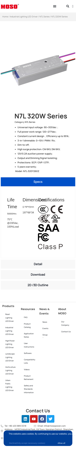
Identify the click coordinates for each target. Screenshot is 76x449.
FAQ (25, 317)
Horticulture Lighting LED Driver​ (10, 370)
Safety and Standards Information (29, 389)
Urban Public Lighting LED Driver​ (9, 385)
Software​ (28, 353)
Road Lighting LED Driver (9, 317)
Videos (27, 369)
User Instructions (29, 345)
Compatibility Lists (29, 361)
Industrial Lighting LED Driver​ (24, 16)
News (44, 322)
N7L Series (44, 16)
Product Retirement (28, 378)
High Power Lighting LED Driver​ (10, 344)
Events (45, 328)
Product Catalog (27, 325)
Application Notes (29, 335)
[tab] (38, 181)
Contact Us (66, 331)
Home (5, 16)
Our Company (65, 323)
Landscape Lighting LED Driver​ (10, 357)
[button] (54, 6)
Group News (45, 336)
